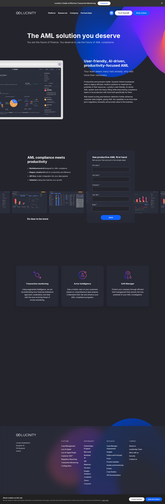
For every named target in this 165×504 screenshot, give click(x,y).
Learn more (105, 500)
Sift (85, 461)
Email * (94, 204)
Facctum (87, 468)
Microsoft (87, 452)
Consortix (87, 484)
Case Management (68, 446)
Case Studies (111, 472)
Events (109, 468)
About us (132, 446)
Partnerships (86, 13)
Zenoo (86, 480)
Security (132, 456)
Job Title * (95, 195)
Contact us (133, 459)
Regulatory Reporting (69, 459)
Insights (109, 452)
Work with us (134, 453)
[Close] (162, 3)
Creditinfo (87, 477)
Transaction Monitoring (69, 463)
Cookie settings (136, 499)
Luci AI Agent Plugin (68, 453)
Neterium (87, 464)
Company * (95, 185)
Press (109, 459)
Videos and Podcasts (114, 455)
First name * (96, 165)
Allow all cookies (154, 499)
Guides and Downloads (115, 465)
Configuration (66, 466)
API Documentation (114, 475)
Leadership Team (135, 449)
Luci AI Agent (66, 449)
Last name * (96, 175)
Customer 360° (67, 456)
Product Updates (113, 462)
